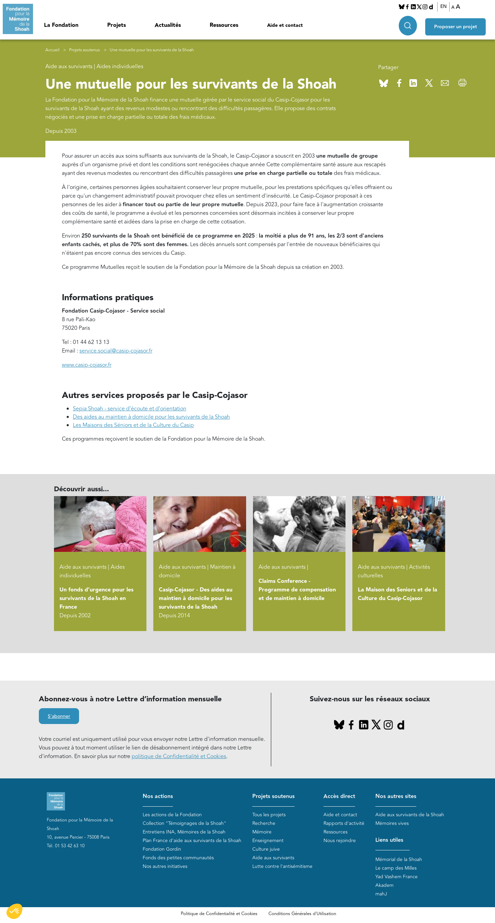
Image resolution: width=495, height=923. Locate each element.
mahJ (381, 894)
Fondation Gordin (162, 849)
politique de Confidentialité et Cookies (179, 756)
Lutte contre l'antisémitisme (282, 866)
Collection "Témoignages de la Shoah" (184, 823)
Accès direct (339, 796)
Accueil (52, 50)
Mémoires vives (392, 823)
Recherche (263, 823)
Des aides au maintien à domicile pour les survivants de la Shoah (151, 417)
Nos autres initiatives (165, 866)
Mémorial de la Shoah (398, 859)
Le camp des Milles (396, 868)
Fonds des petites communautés (178, 857)
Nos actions (158, 796)
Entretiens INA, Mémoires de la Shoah (184, 832)
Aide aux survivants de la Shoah (409, 814)
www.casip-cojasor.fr (86, 365)
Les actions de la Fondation (172, 814)
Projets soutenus (84, 50)
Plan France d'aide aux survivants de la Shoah (192, 840)
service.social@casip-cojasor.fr (115, 351)
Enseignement (268, 840)
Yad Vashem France (396, 876)
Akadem (384, 885)
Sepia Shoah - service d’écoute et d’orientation (129, 409)
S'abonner (59, 716)
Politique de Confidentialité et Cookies (219, 913)
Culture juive (266, 849)
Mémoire (262, 832)
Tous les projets (269, 814)
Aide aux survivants (273, 857)
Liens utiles (389, 840)
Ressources (224, 25)
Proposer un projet (459, 24)
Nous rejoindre (339, 840)
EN (445, 6)
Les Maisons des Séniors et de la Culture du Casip (133, 425)
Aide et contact (285, 25)
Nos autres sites (395, 796)
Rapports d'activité (343, 823)
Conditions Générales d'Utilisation (302, 913)
